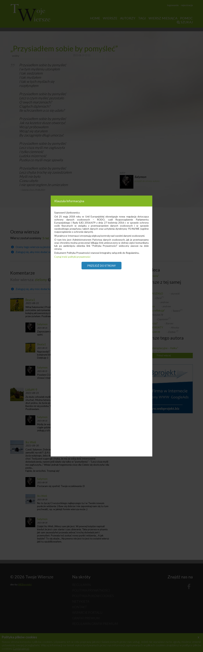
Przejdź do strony (101, 265)
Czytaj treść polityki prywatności (72, 256)
